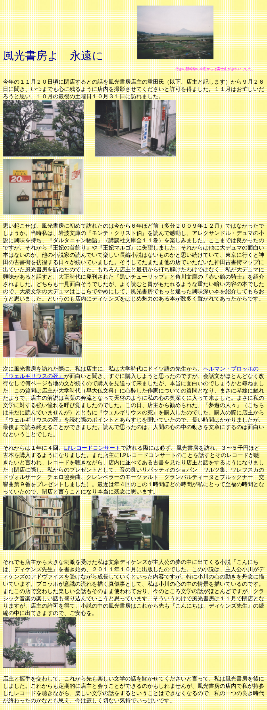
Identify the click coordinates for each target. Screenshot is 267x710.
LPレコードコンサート (92, 448)
